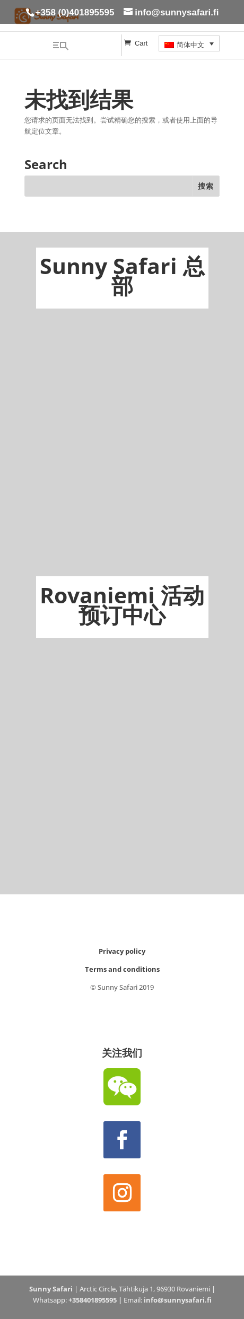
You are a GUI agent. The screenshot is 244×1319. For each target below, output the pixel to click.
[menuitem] (189, 43)
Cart (141, 43)
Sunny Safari (51, 1289)
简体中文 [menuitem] (190, 45)
